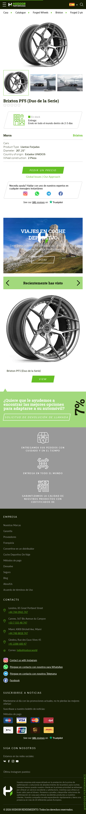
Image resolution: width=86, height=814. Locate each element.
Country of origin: (13, 154)
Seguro (7, 572)
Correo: (22, 650)
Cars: (6, 143)
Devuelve (8, 566)
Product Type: (11, 146)
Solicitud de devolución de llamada (41, 417)
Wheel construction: (15, 158)
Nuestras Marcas (12, 525)
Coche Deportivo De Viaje (16, 554)
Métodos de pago (12, 560)
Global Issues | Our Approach (43, 176)
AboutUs (7, 583)
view (43, 374)
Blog (5, 578)
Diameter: (9, 150)
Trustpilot (43, 202)
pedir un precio (43, 170)
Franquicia (8, 542)
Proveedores (9, 537)
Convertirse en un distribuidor (18, 548)
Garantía (7, 531)
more (43, 259)
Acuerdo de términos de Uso (18, 589)
